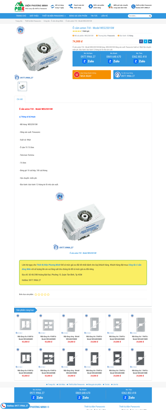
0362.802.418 (139, 56)
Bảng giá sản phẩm (78, 16)
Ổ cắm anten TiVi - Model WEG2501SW (83, 253)
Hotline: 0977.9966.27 (14, 405)
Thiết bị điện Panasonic (53, 16)
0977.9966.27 (88, 56)
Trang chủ (21, 16)
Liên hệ (104, 16)
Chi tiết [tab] (20, 99)
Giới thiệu (34, 16)
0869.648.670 (113, 56)
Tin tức (94, 16)
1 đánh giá (85, 31)
